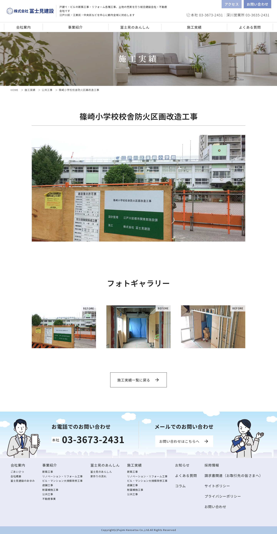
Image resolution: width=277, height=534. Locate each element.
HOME (14, 90)
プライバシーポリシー (222, 496)
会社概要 (16, 476)
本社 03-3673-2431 (207, 14)
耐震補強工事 (50, 490)
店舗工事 (47, 485)
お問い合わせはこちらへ (179, 441)
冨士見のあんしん (101, 471)
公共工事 (47, 90)
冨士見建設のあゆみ (23, 481)
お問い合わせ (258, 4)
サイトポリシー (217, 485)
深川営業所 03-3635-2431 (247, 14)
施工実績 (30, 90)
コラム (180, 485)
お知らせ (182, 465)
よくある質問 (250, 27)
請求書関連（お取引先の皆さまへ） (233, 475)
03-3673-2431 (93, 439)
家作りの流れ (98, 476)
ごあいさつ (17, 471)
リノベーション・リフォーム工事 (62, 476)
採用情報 (211, 465)
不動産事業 (49, 499)
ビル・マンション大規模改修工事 (62, 481)
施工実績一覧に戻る (133, 379)
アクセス (231, 4)
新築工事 (47, 471)
